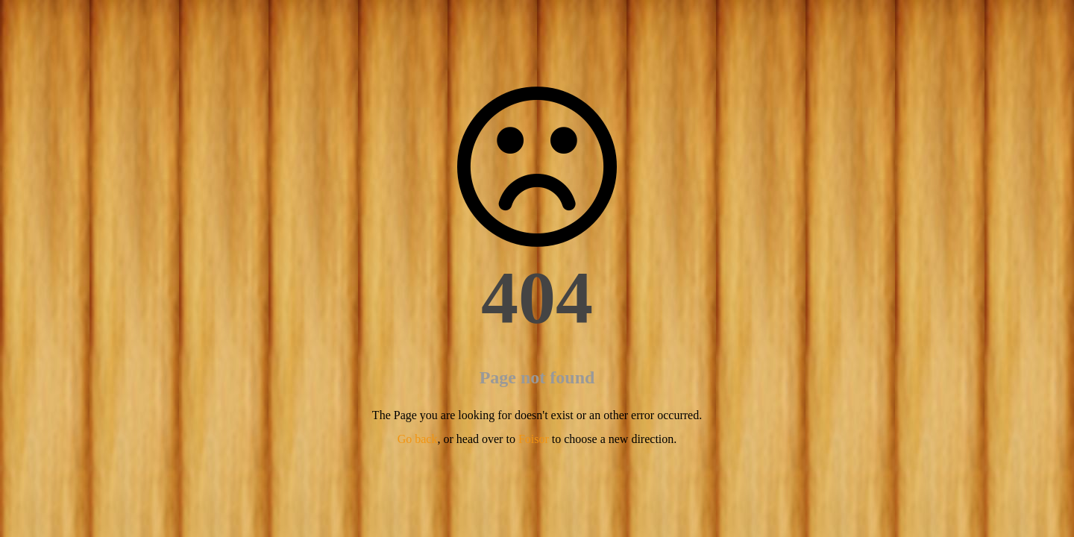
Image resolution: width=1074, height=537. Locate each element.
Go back (418, 439)
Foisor (533, 439)
